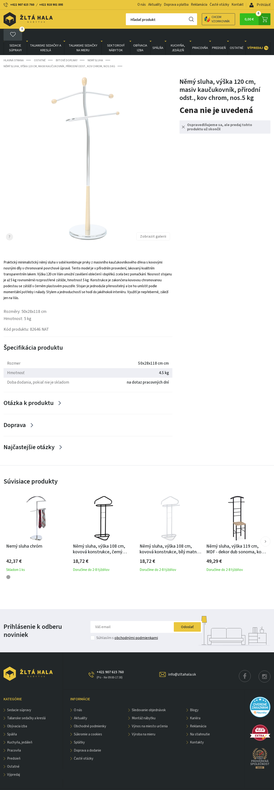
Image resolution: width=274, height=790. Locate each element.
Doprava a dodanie (87, 738)
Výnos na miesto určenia (150, 714)
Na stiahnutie (200, 722)
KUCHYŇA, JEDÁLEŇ (178, 36)
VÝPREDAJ (257, 35)
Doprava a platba (176, 4)
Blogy (194, 698)
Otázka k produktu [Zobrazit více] (29, 390)
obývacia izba (140, 36)
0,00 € (257, 19)
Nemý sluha (95, 48)
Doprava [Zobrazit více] (15, 413)
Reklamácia (199, 4)
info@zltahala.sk (182, 662)
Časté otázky (219, 4)
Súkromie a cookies (88, 722)
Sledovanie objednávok (149, 698)
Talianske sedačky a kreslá (45, 36)
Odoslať (187, 614)
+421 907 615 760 (22, 5)
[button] (265, 529)
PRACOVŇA (200, 35)
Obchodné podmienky (90, 714)
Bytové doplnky (66, 48)
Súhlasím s (127, 625)
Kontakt (237, 4)
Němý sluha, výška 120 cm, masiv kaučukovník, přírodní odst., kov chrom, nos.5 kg (59, 54)
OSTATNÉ (236, 35)
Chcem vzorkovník (200, 19)
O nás (141, 4)
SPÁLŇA (157, 35)
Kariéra (195, 706)
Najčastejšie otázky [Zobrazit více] (29, 435)
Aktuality (154, 4)
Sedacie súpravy (15, 36)
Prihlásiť (259, 4)
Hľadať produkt (126, 19)
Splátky (79, 730)
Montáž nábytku (144, 706)
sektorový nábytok (116, 36)
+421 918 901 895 (51, 5)
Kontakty (197, 730)
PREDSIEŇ (219, 35)
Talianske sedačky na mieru (83, 36)
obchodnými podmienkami (136, 625)
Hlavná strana (14, 48)
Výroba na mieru (143, 722)
